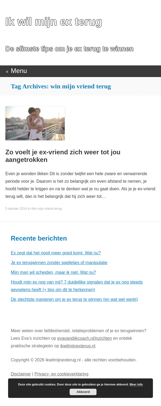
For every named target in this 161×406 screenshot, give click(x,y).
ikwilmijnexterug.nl (77, 346)
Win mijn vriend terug (46, 209)
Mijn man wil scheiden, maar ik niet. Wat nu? (53, 272)
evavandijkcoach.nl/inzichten (84, 338)
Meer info (136, 384)
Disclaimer (21, 374)
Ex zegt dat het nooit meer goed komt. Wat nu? (56, 253)
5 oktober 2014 (16, 209)
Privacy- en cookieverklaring (61, 374)
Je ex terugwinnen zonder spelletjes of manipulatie (59, 262)
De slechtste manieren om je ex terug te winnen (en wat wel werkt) (74, 299)
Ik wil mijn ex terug (53, 22)
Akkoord (83, 392)
